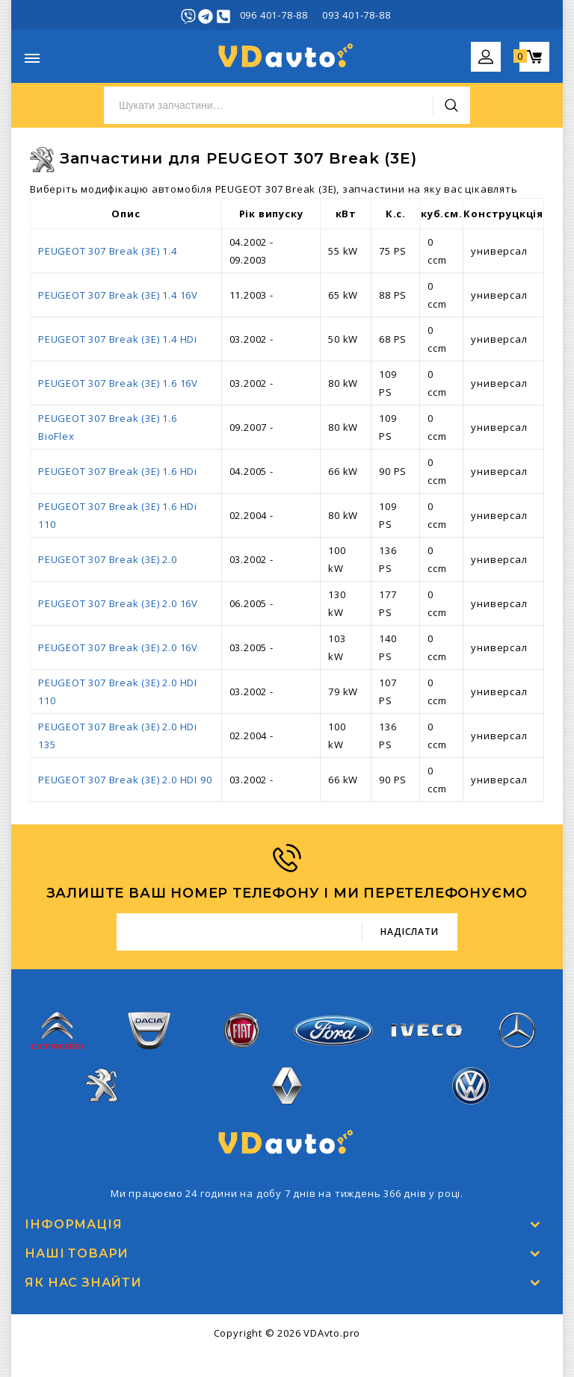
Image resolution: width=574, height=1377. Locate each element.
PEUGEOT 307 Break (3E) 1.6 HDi (117, 471)
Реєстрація (520, 15)
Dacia (149, 1038)
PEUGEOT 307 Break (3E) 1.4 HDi (117, 339)
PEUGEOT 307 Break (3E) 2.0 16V (118, 603)
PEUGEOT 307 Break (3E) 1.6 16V (118, 383)
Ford (333, 1038)
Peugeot (103, 1093)
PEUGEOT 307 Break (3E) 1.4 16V (118, 295)
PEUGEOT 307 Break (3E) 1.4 (107, 251)
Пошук (451, 105)
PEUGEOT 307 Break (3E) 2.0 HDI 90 (125, 779)
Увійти (463, 15)
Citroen (57, 1038)
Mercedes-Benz (516, 1038)
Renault (287, 1093)
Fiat (241, 1038)
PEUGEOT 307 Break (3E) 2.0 (107, 559)
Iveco (425, 1038)
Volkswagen (471, 1093)
